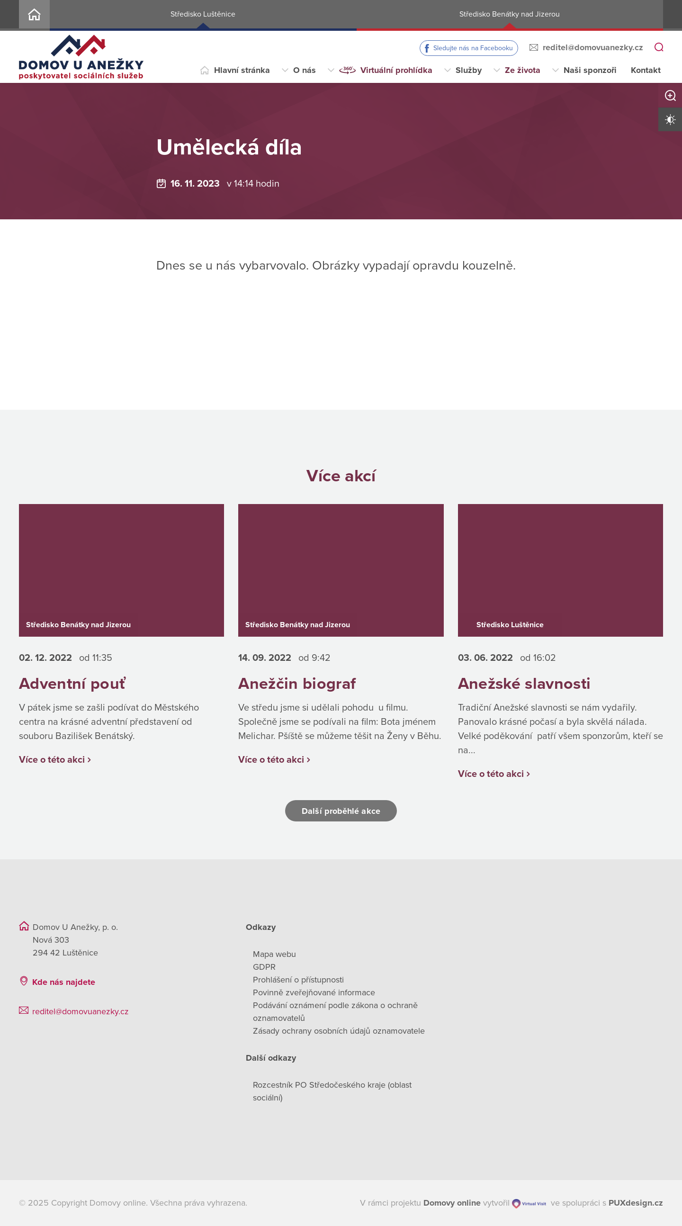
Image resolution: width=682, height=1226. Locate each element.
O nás (304, 70)
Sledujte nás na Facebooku (473, 48)
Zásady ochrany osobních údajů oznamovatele (339, 1031)
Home (34, 15)
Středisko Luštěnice (202, 14)
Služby (469, 70)
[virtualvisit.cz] (529, 1203)
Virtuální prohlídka (396, 70)
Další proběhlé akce (341, 811)
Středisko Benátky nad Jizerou (509, 14)
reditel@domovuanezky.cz (593, 47)
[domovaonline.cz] (452, 1203)
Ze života (522, 70)
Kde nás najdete (63, 982)
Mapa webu (274, 954)
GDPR (264, 967)
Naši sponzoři (590, 70)
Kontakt (646, 70)
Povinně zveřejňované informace (314, 992)
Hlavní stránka (242, 70)
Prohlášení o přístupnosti (298, 979)
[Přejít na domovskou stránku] (81, 57)
